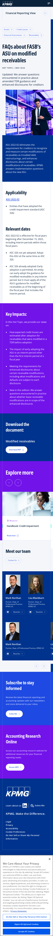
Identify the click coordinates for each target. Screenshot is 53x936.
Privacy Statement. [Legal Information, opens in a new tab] (18, 911)
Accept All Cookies (26, 931)
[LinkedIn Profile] (8, 654)
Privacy (9, 825)
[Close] (49, 859)
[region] (26, 895)
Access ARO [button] (14, 767)
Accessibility (12, 828)
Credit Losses (24, 29)
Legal (8, 821)
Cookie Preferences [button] (15, 832)
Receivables (35, 35)
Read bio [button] (16, 612)
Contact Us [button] (12, 560)
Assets (8, 29)
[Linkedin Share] (24, 805)
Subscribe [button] (13, 714)
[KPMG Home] (7, 3)
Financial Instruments (14, 35)
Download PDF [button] (16, 449)
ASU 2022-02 (12, 199)
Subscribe (38, 805)
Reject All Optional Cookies (27, 924)
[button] (49, 3)
